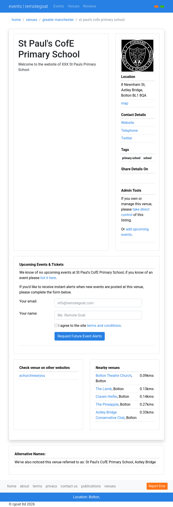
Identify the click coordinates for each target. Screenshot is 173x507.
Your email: (28, 301)
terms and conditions (104, 325)
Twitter (126, 138)
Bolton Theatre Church (114, 375)
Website (127, 122)
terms (37, 486)
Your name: (28, 313)
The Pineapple (107, 404)
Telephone (129, 130)
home (16, 20)
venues (31, 20)
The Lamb (104, 389)
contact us (69, 486)
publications (91, 486)
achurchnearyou (32, 375)
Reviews (89, 6)
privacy (51, 486)
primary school (131, 158)
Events (58, 6)
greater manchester (58, 20)
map (124, 103)
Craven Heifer (106, 396)
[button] (162, 6)
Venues (74, 6)
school (147, 158)
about (24, 486)
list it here (48, 278)
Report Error (157, 486)
